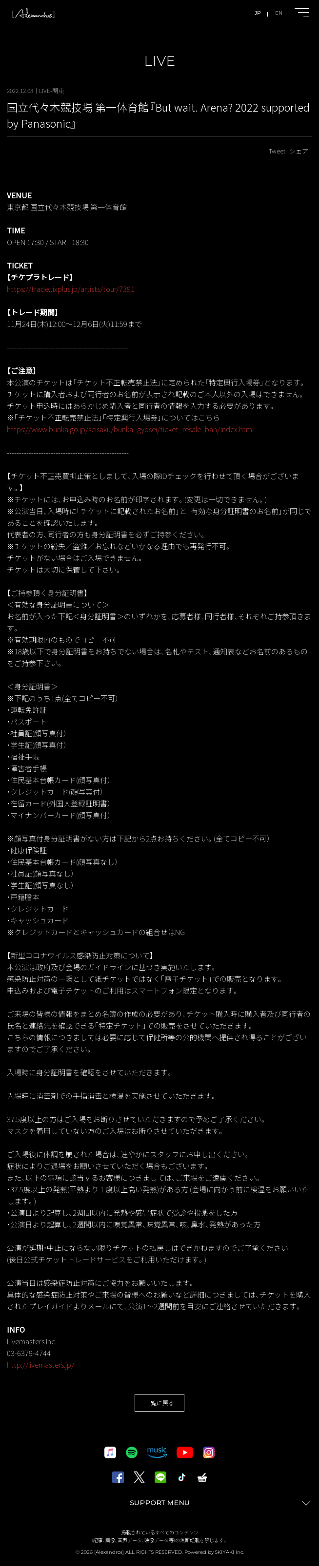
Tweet (277, 150)
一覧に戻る (159, 1402)
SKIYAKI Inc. (229, 1552)
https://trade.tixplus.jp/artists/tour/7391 (71, 289)
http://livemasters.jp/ (40, 1364)
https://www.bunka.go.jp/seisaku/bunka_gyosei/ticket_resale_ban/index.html (130, 429)
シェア (298, 150)
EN (278, 13)
